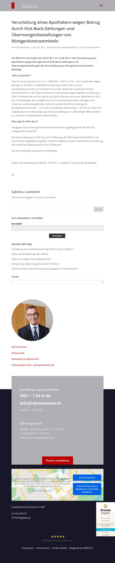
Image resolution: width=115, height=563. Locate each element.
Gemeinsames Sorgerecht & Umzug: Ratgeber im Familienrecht (45, 268)
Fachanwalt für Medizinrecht (25, 359)
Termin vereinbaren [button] (57, 460)
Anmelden (57, 236)
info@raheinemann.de (38, 403)
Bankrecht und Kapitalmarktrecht (62, 47)
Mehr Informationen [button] (42, 490)
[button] (101, 7)
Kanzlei (82, 47)
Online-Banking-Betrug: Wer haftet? (30, 254)
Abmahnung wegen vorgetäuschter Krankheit (35, 263)
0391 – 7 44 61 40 (33, 395)
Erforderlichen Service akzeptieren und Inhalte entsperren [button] (87, 489)
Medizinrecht (93, 47)
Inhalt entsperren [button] (87, 477)
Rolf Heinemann (22, 47)
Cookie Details (59, 548)
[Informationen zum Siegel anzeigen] (105, 533)
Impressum (28, 548)
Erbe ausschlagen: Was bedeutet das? (31, 259)
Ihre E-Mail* (17, 224)
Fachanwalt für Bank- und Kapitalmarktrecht (33, 365)
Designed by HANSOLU (81, 548)
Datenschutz (43, 548)
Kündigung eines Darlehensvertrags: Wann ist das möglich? (42, 249)
